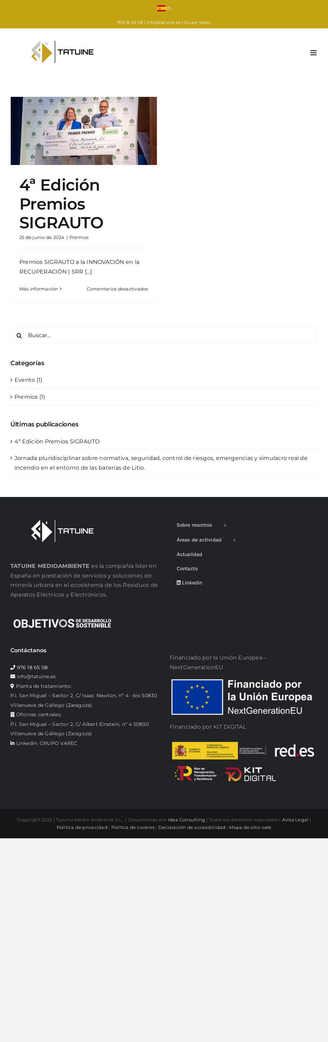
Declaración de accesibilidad (192, 827)
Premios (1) (30, 397)
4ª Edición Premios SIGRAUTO (61, 203)
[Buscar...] (164, 335)
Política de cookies (133, 827)
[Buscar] (19, 335)
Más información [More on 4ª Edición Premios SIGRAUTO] (38, 289)
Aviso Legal (295, 819)
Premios (79, 237)
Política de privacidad (82, 827)
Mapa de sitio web (250, 827)
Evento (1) (28, 380)
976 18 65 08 (130, 22)
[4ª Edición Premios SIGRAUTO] (84, 131)
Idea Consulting (186, 819)
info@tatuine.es (164, 22)
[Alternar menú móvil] (314, 52)
